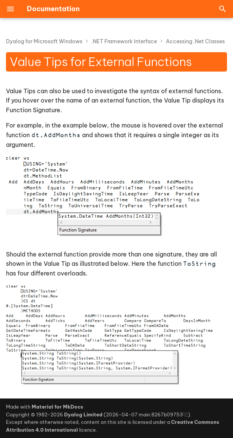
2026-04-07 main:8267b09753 (144, 414)
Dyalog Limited (83, 414)
